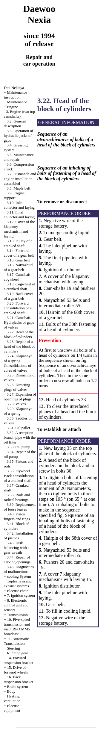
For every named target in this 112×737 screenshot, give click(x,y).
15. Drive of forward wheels (16, 669)
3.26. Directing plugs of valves (17, 387)
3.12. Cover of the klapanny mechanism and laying (19, 229)
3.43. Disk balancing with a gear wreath (17, 548)
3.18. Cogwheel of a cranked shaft (20, 286)
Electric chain (17, 590)
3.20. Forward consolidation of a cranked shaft (18, 308)
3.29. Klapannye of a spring (18, 411)
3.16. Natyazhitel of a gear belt (18, 267)
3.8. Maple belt (18, 188)
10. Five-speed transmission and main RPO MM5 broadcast (17, 626)
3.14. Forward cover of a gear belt (19, 253)
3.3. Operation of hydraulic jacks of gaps (18, 135)
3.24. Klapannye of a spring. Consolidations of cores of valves (18, 363)
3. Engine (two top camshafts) (19, 114)
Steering (13, 648)
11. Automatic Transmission (16, 641)
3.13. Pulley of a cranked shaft (18, 243)
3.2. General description (15, 123)
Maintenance (17, 102)
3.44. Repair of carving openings (17, 559)
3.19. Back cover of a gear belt (18, 296)
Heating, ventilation (12, 698)
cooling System (19, 576)
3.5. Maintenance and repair (19, 157)
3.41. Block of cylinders (16, 526)
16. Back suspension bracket (18, 679)
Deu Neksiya (14, 87)
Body (11, 691)
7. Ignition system (21, 595)
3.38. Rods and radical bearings (17, 497)
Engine (12, 107)
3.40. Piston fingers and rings (17, 516)
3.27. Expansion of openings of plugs (20, 396)
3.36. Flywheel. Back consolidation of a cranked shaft (19, 476)
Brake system (17, 686)
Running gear (17, 653)
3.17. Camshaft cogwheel (17, 277)
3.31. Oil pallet (18, 428)
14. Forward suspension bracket (18, 660)
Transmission (17, 614)
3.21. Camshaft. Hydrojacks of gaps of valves (19, 322)
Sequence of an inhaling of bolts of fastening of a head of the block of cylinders (66, 523)
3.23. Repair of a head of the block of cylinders (19, 346)
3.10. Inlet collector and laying (19, 205)
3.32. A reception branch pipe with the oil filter (20, 437)
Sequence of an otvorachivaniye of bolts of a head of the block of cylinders (68, 370)
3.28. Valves (16, 404)
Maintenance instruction (15, 94)
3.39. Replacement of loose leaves (20, 506)
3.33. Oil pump (18, 447)
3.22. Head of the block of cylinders (19, 334)
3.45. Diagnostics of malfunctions (19, 569)
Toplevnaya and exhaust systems (18, 583)
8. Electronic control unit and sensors (16, 605)
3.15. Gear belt (18, 260)
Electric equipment (12, 708)
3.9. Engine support (14, 195)
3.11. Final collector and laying (19, 214)
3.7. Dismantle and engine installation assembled (20, 179)
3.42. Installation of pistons (18, 535)
